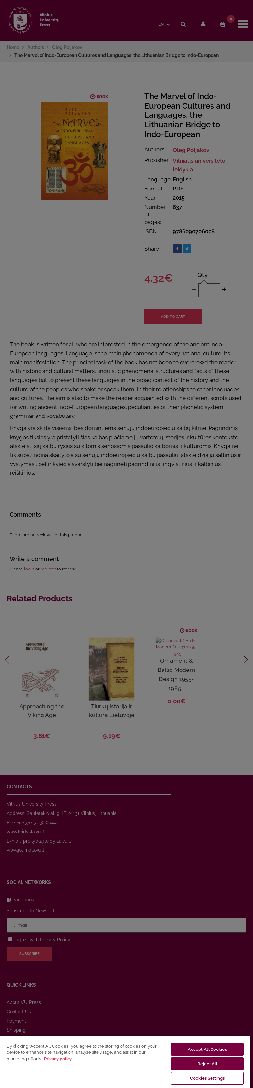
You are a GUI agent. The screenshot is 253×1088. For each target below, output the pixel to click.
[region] (125, 1062)
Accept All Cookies (207, 1049)
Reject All (207, 1063)
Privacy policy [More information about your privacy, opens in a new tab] (58, 1058)
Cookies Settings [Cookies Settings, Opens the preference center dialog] (207, 1078)
